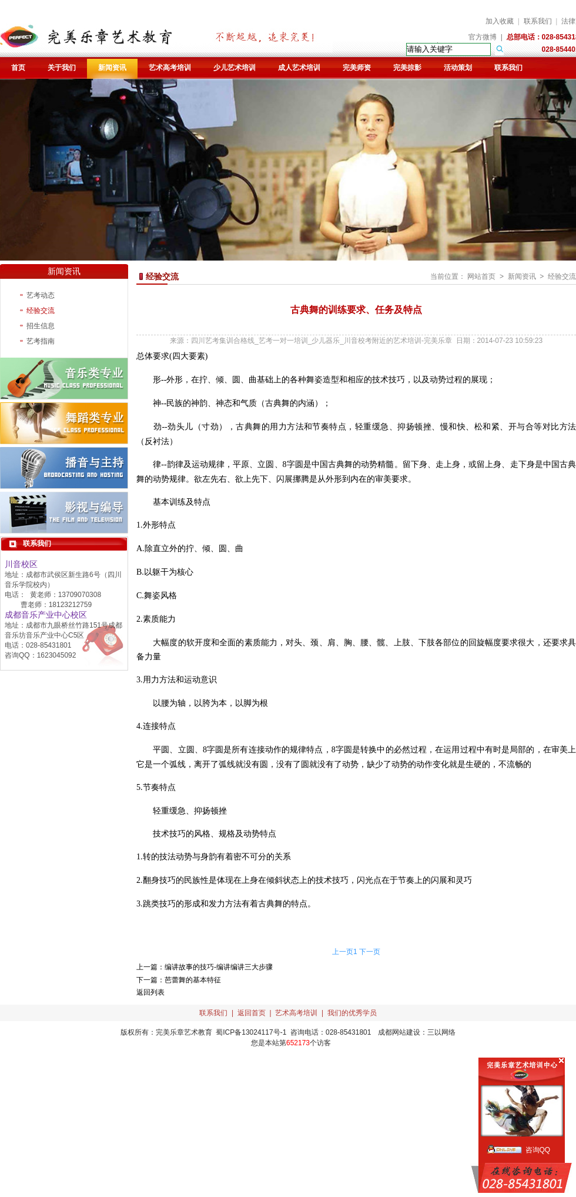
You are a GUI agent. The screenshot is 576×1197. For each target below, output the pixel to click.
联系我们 (538, 21)
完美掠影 (407, 68)
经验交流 (40, 310)
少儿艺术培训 (234, 68)
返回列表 (150, 992)
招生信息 (40, 326)
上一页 (342, 952)
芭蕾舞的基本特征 (193, 980)
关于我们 (62, 68)
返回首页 (251, 1013)
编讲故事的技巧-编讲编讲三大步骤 (219, 967)
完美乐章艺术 (177, 1032)
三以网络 (441, 1032)
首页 (18, 68)
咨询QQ (538, 1150)
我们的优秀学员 (352, 1013)
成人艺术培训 (299, 68)
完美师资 (357, 68)
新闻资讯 (112, 68)
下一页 (369, 952)
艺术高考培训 (170, 68)
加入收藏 (499, 21)
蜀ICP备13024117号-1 (251, 1032)
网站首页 (481, 276)
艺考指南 (40, 341)
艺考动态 (40, 295)
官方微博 (482, 37)
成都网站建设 (399, 1032)
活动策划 (458, 68)
